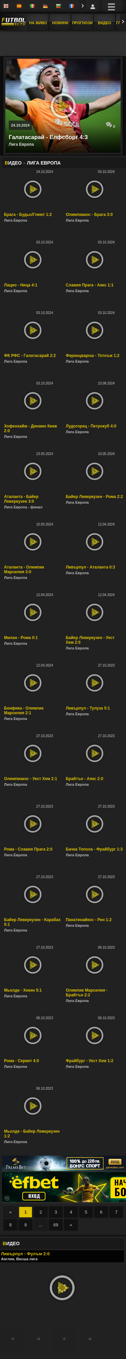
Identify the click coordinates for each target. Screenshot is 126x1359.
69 (55, 1224)
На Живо (38, 23)
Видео (104, 23)
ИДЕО (11, 1243)
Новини (60, 23)
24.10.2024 (20, 125)
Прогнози (82, 23)
